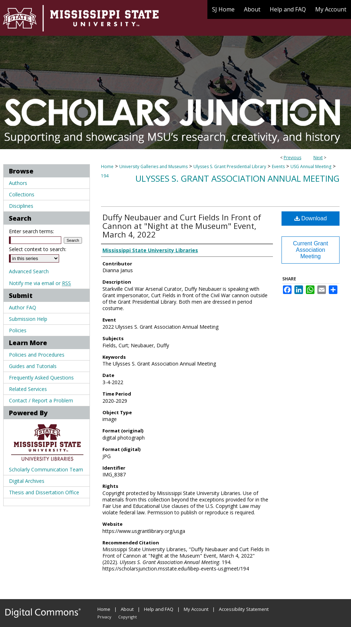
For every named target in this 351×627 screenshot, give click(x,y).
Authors (18, 183)
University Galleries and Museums (153, 166)
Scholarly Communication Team (46, 469)
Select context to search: (37, 249)
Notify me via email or (40, 283)
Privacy (104, 616)
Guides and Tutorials (33, 366)
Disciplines (21, 205)
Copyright (127, 616)
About (127, 609)
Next (318, 158)
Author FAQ (22, 307)
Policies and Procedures (36, 354)
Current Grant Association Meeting (310, 249)
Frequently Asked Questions (41, 377)
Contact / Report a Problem (41, 400)
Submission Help (28, 318)
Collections (21, 194)
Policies (18, 330)
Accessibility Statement (244, 609)
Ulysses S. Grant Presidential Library (229, 166)
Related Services (28, 389)
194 (105, 176)
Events (278, 166)
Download (310, 218)
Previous (292, 158)
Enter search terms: (31, 231)
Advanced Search (29, 271)
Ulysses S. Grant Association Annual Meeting (237, 178)
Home (107, 166)
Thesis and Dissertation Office (44, 492)
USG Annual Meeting (310, 166)
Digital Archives (26, 480)
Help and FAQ (158, 609)
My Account (196, 609)
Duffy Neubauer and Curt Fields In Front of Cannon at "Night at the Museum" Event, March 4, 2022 (181, 226)
